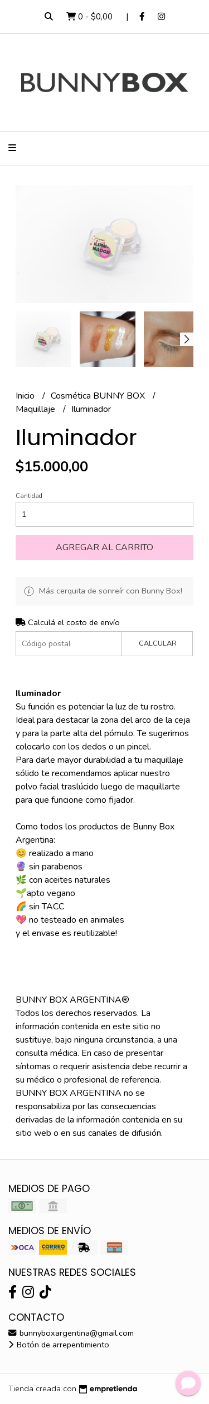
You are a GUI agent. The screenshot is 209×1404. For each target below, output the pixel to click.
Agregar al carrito (104, 547)
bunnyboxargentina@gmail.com (71, 1332)
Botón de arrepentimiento (58, 1344)
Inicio (26, 396)
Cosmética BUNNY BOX (99, 396)
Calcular (158, 643)
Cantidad (29, 496)
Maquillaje (36, 409)
